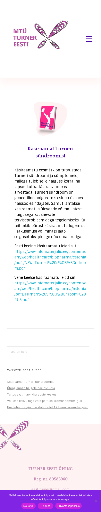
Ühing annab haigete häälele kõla (31, 388)
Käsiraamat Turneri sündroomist (30, 382)
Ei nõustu (45, 505)
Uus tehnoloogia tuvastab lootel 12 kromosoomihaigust (47, 407)
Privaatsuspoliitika (68, 505)
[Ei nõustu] (96, 501)
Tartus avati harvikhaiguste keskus (32, 394)
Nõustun (28, 505)
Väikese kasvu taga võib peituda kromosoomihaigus (44, 401)
